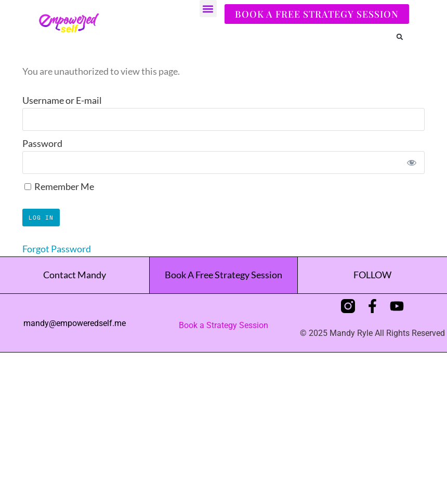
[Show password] (411, 162)
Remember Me (59, 186)
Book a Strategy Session (223, 325)
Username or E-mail (62, 100)
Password (42, 143)
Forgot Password (56, 248)
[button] (208, 8)
